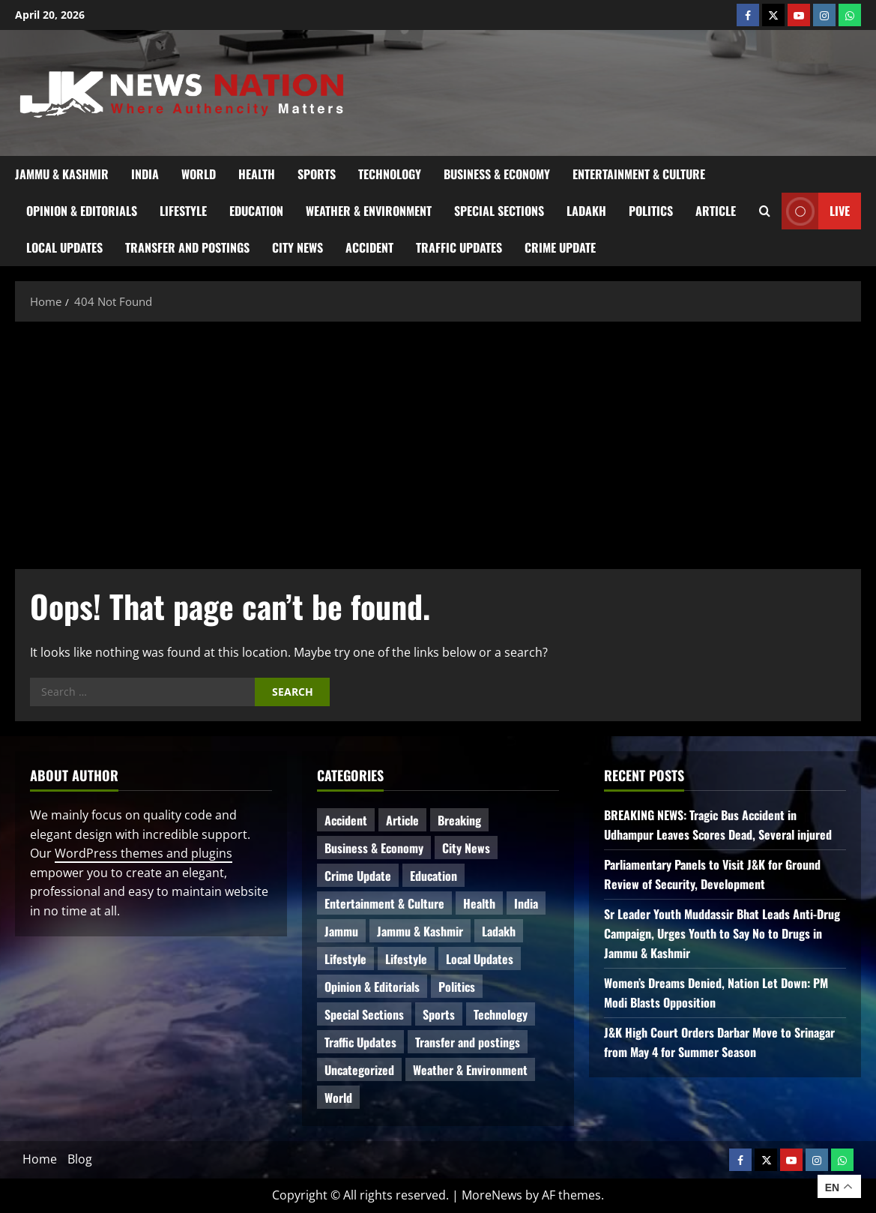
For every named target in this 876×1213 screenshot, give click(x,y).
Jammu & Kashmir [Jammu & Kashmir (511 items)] (420, 931)
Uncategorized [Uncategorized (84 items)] (359, 1070)
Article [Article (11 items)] (402, 820)
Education (256, 211)
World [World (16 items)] (338, 1098)
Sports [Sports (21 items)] (439, 1014)
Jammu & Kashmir (62, 174)
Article (715, 211)
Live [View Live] (816, 211)
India (145, 174)
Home (39, 1159)
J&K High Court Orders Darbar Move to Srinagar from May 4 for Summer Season (719, 1042)
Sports (316, 174)
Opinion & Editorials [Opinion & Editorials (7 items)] (372, 987)
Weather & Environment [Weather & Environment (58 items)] (470, 1070)
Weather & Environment (369, 211)
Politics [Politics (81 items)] (456, 987)
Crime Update (560, 247)
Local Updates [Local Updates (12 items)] (479, 959)
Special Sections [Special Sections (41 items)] (364, 1014)
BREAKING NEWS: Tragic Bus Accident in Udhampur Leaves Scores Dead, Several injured (718, 824)
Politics (651, 211)
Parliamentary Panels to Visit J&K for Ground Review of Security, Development (712, 874)
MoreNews (492, 1195)
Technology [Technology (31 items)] (501, 1014)
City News (297, 247)
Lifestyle (183, 211)
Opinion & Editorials (81, 211)
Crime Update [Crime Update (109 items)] (357, 876)
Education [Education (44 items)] (433, 876)
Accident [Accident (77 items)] (345, 820)
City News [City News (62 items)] (466, 848)
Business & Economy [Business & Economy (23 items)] (373, 848)
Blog (79, 1159)
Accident (369, 247)
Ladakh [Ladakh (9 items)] (499, 931)
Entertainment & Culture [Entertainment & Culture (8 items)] (384, 903)
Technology (389, 174)
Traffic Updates (459, 247)
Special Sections (499, 211)
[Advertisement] (438, 442)
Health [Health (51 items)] (479, 903)
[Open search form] (764, 211)
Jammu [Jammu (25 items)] (341, 931)
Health (256, 174)
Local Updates (64, 247)
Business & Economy (497, 174)
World (198, 174)
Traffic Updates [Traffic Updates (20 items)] (360, 1042)
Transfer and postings (187, 247)
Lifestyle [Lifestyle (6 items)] (345, 959)
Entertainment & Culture (639, 174)
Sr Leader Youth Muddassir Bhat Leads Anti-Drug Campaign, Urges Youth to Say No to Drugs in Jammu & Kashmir (722, 933)
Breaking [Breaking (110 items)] (459, 820)
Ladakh (586, 211)
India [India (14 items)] (526, 903)
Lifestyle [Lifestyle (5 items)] (406, 959)
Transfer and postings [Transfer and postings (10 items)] (467, 1042)
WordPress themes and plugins (143, 853)
